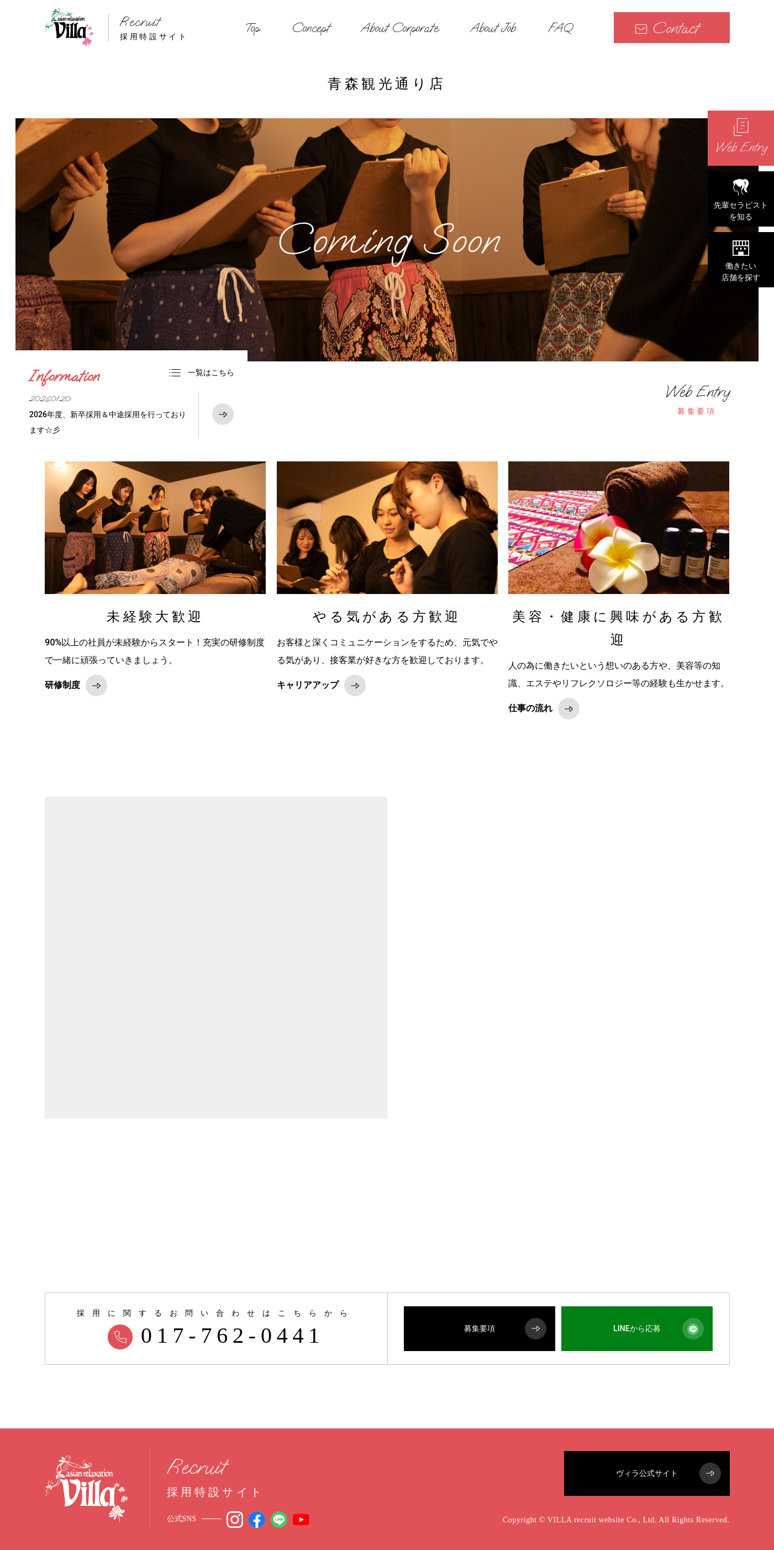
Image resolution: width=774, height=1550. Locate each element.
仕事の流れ (544, 708)
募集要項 (697, 399)
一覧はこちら (201, 372)
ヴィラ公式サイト (668, 1473)
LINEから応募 (658, 1328)
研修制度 (76, 685)
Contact (666, 28)
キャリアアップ (321, 685)
